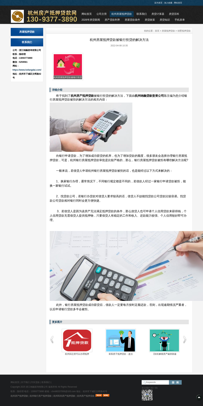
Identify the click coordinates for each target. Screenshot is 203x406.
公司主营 (101, 13)
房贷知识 (165, 19)
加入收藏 (168, 3)
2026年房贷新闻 (91, 19)
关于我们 (25, 382)
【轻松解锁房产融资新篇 (164, 354)
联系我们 (142, 13)
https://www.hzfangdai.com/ (27, 70)
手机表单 (180, 19)
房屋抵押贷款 (168, 31)
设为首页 (158, 3)
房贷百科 (174, 13)
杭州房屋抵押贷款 (121, 13)
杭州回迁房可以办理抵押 (77, 354)
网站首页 (178, 3)
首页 (157, 31)
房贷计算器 (157, 13)
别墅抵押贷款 (184, 31)
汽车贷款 (35, 382)
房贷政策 (150, 19)
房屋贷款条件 (132, 19)
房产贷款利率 (112, 19)
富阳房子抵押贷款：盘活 (121, 354)
